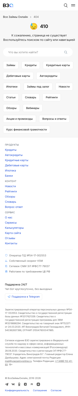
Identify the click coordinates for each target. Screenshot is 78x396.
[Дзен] (38, 384)
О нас (8, 217)
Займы (10, 65)
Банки (9, 175)
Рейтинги (52, 97)
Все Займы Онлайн (15, 16)
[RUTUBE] (32, 384)
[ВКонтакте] (13, 384)
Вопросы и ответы (54, 118)
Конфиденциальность (17, 390)
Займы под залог (38, 86)
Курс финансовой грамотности (26, 129)
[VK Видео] (25, 384)
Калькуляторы (14, 227)
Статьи (10, 97)
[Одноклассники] (19, 384)
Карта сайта (13, 232)
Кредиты (31, 65)
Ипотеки (11, 86)
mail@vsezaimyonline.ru (18, 361)
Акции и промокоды (19, 118)
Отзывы (10, 238)
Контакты (11, 243)
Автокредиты (48, 75)
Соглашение (40, 390)
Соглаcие (56, 390)
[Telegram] (6, 384)
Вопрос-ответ (14, 206)
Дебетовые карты (18, 75)
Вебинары (32, 108)
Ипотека (10, 170)
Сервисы (11, 222)
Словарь (30, 97)
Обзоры (11, 108)
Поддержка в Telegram (23, 296)
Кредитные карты (58, 65)
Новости (64, 86)
